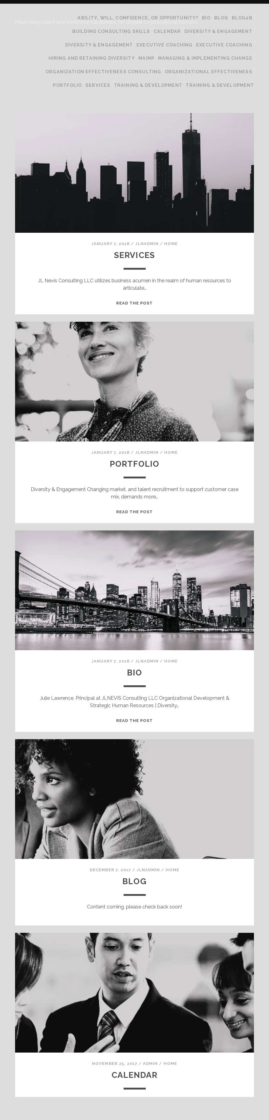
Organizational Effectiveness (211, 45)
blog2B (241, 15)
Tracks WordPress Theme (108, 1113)
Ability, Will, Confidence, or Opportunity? (137, 15)
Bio (203, 15)
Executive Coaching (168, 30)
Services (105, 53)
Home (171, 209)
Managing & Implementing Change (207, 38)
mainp (151, 38)
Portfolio (74, 53)
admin (150, 1028)
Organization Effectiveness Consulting (112, 45)
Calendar (171, 22)
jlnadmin (147, 209)
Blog (219, 15)
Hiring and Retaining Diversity (98, 38)
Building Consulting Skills (116, 22)
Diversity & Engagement (220, 22)
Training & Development (153, 53)
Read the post (134, 268)
